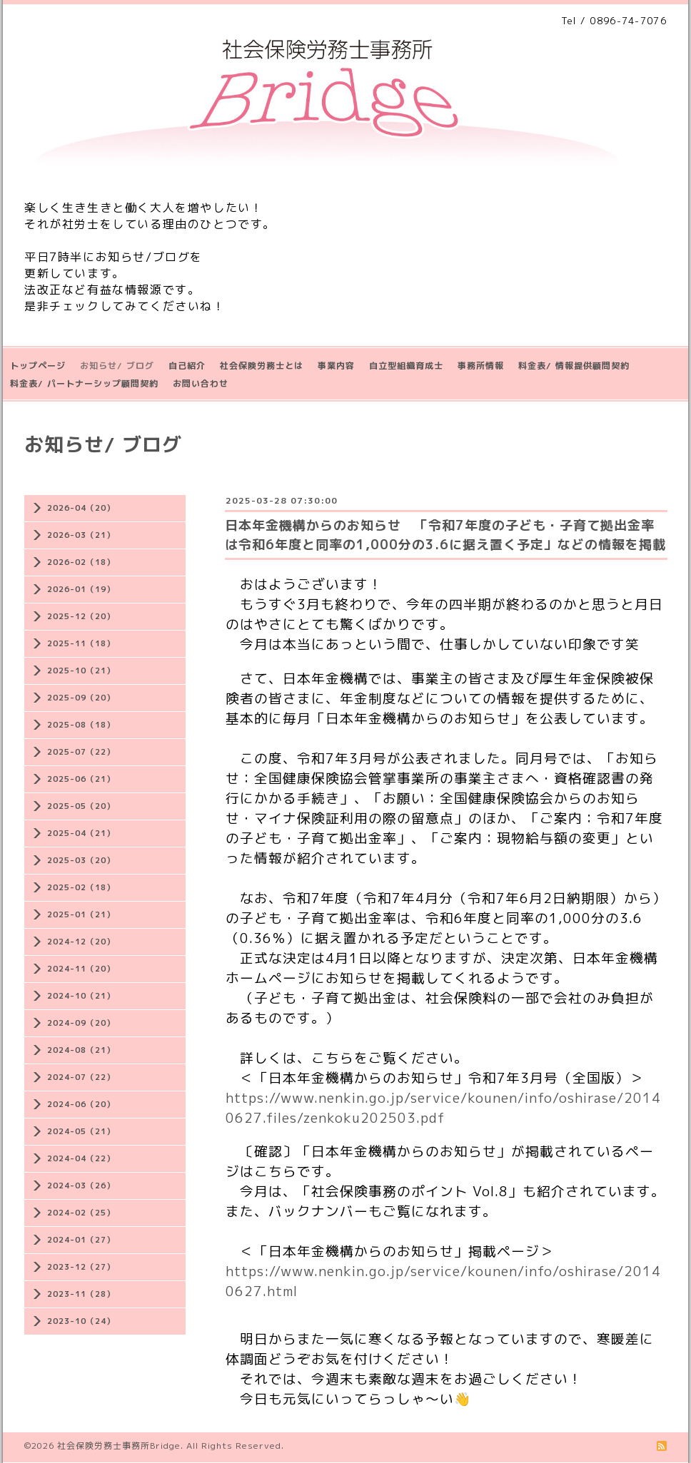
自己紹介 (187, 366)
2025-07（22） (81, 752)
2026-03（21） (81, 535)
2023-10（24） (81, 1321)
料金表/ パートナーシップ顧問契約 (84, 383)
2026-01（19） (81, 589)
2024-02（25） (81, 1212)
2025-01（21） (81, 914)
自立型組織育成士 (406, 366)
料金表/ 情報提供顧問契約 (574, 366)
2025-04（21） (81, 833)
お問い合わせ (200, 383)
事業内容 (336, 366)
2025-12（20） (81, 616)
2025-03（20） (81, 860)
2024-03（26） (81, 1185)
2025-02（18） (81, 887)
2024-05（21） (81, 1131)
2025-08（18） (81, 724)
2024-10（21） (81, 995)
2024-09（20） (81, 1023)
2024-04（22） (81, 1158)
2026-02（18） (81, 562)
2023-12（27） (81, 1267)
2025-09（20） (81, 697)
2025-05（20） (81, 806)
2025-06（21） (81, 779)
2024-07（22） (81, 1077)
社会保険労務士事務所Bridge (119, 1445)
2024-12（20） (81, 941)
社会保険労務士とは (261, 366)
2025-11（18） (81, 643)
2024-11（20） (81, 968)
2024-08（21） (81, 1050)
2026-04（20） (81, 508)
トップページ (38, 366)
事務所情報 (481, 366)
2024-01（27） (81, 1239)
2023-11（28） (81, 1294)
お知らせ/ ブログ (117, 366)
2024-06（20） (81, 1104)
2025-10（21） (81, 670)
